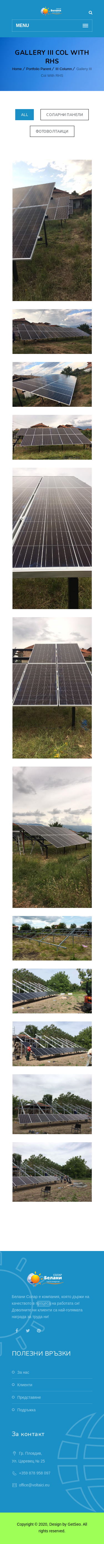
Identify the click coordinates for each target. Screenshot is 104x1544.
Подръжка (26, 1410)
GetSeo (74, 1524)
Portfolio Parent (38, 69)
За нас (23, 1372)
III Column (63, 69)
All (24, 114)
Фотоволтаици (52, 131)
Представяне (29, 1397)
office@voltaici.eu (34, 1485)
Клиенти (24, 1385)
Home (17, 69)
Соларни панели (64, 114)
